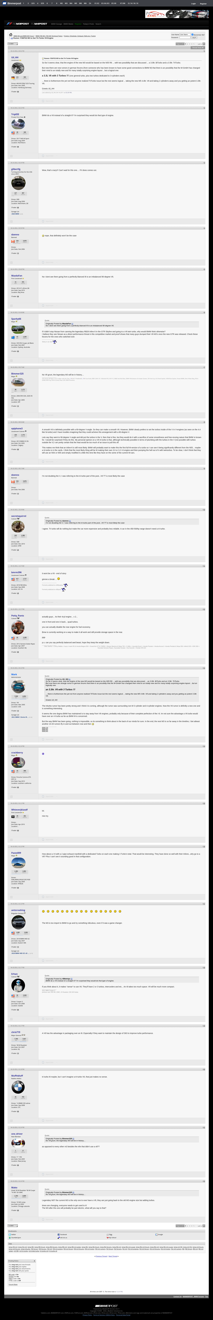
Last (200, 44)
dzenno (15, 234)
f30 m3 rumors (100, 1249)
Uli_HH (14, 57)
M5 (75, 3)
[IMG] (10, 1279)
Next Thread (113, 1256)
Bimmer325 (17, 373)
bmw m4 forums (14, 1249)
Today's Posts (88, 24)
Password (174, 37)
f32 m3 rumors (176, 1249)
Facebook (63, 1234)
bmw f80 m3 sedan (74, 1247)
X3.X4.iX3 (105, 3)
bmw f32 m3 (22, 1247)
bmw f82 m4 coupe (166, 1247)
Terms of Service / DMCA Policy (104, 1315)
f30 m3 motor (89, 1249)
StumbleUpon (16, 1238)
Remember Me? (198, 35)
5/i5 (42, 3)
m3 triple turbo (34, 1251)
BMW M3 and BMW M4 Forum (24, 36)
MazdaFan (16, 275)
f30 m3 (49, 1249)
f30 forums (42, 1249)
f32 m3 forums (155, 1249)
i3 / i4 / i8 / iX (133, 3)
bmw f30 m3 (13, 1247)
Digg (110, 1234)
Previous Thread (101, 1256)
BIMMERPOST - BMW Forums (193, 1296)
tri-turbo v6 (53, 1251)
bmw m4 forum (198, 1247)
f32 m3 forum (144, 1249)
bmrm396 (16, 572)
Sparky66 (16, 318)
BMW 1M (45, 728)
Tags (10, 1243)
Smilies (11, 1276)
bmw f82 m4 (154, 1247)
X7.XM (122, 3)
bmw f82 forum (94, 1247)
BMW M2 (45, 729)
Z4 (90, 3)
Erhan (14, 973)
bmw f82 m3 (116, 1247)
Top (206, 1296)
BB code (11, 1274)
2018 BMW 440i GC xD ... (20, 953)
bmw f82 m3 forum (142, 1247)
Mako (14, 1187)
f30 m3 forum (68, 1249)
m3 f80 (16, 1251)
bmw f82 (85, 1247)
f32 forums (118, 1249)
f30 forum (34, 1249)
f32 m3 (124, 1249)
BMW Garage (56, 24)
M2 (61, 3)
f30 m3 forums (79, 1249)
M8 (85, 3)
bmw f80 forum (40, 1247)
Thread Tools (196, 47)
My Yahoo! (112, 1238)
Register (203, 4)
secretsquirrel (18, 516)
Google (160, 1234)
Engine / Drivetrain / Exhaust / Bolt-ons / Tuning (80, 36)
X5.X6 (113, 3)
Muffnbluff (17, 1075)
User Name (175, 35)
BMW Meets (68, 24)
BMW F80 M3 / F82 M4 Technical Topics (49, 36)
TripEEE (15, 114)
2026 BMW (15, 214)
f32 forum (109, 1249)
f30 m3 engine (58, 1249)
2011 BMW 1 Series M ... (20, 717)
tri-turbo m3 (44, 1251)
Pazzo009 (16, 852)
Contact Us (177, 1296)
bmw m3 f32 (187, 1247)
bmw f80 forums (51, 1247)
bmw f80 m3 (62, 1247)
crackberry (17, 752)
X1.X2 (96, 3)
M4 (71, 3)
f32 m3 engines (133, 1249)
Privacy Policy (87, 1315)
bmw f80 (31, 1247)
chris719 (15, 1032)
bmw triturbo (25, 1249)
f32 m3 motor (165, 1249)
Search (98, 24)
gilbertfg (15, 169)
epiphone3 (17, 428)
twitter (13, 1234)
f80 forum (188, 1249)
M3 (66, 3)
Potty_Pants (17, 615)
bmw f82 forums (106, 1247)
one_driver (17, 1133)
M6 (80, 3)
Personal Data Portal (123, 1315)
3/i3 (33, 3)
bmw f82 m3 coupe (128, 1247)
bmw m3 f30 (178, 1247)
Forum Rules (13, 1284)
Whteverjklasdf (19, 809)
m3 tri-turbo (23, 1251)
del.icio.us (63, 1238)
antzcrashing (18, 910)
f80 (183, 1249)
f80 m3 (195, 1249)
